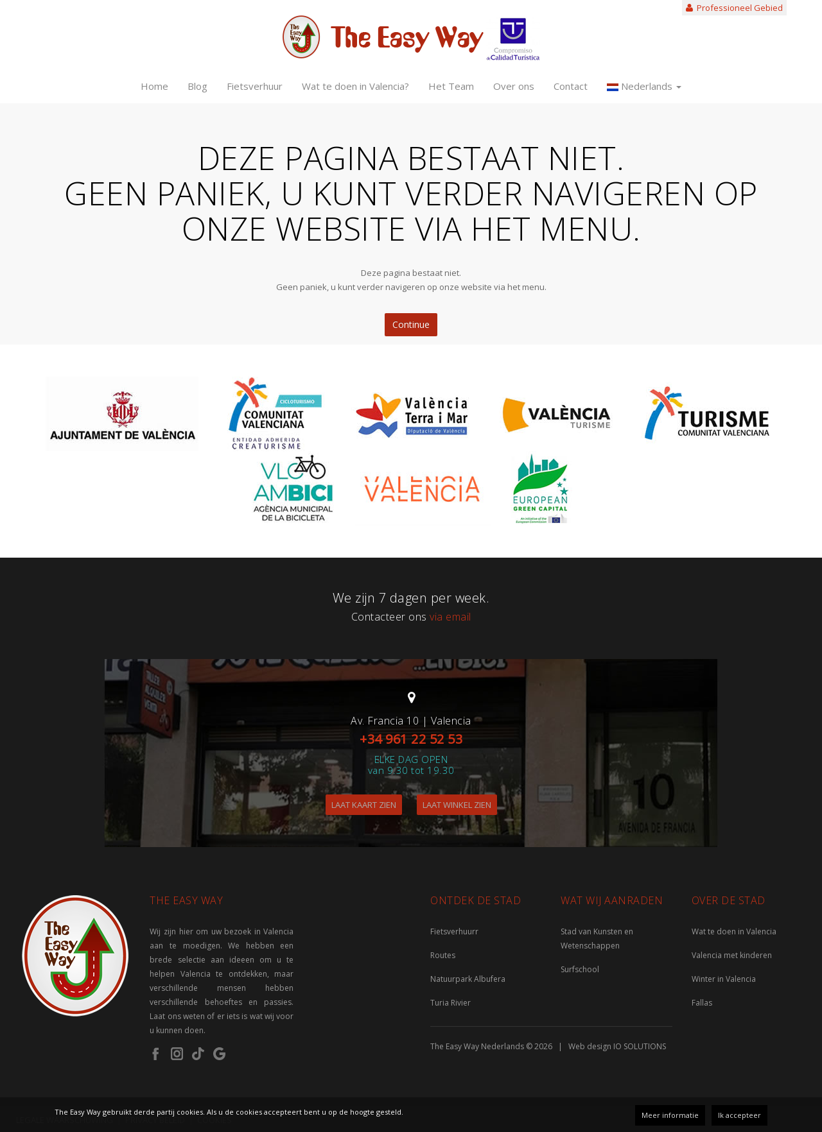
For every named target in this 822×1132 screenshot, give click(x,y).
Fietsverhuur (255, 86)
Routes (442, 955)
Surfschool (580, 969)
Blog (197, 86)
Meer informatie (670, 1115)
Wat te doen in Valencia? (355, 86)
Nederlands (644, 86)
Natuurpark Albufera (467, 978)
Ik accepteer (739, 1115)
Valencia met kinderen (732, 955)
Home (154, 86)
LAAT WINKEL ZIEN (457, 804)
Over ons (513, 86)
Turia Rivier (450, 1002)
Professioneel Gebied (734, 7)
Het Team (451, 86)
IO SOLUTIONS (639, 1046)
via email (450, 617)
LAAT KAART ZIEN (363, 804)
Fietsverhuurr (454, 931)
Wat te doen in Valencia (734, 931)
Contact (571, 86)
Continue (411, 324)
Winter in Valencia (724, 978)
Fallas (702, 1002)
